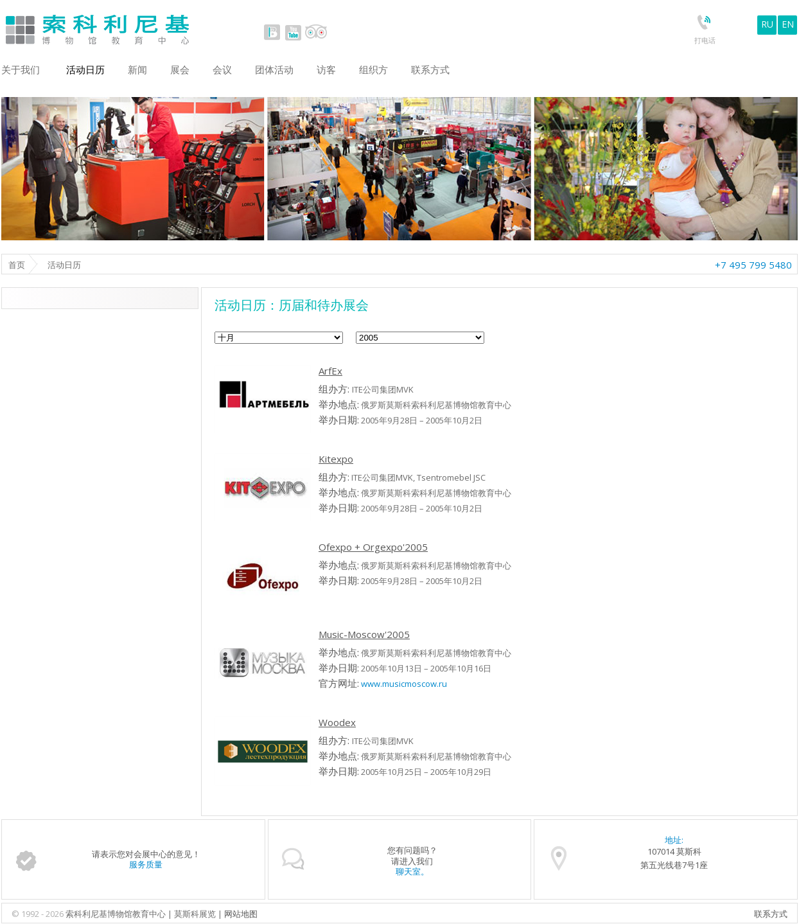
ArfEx (330, 370)
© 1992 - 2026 (39, 914)
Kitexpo (336, 458)
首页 (16, 265)
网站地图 (241, 914)
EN (788, 24)
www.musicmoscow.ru (404, 683)
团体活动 (274, 69)
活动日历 (85, 69)
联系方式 (770, 914)
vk (272, 32)
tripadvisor (315, 32)
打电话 (705, 40)
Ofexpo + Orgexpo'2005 (373, 546)
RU (767, 24)
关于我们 (20, 69)
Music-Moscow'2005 (364, 634)
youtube (293, 32)
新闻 (137, 69)
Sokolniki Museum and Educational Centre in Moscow (150, 26)
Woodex (337, 722)
